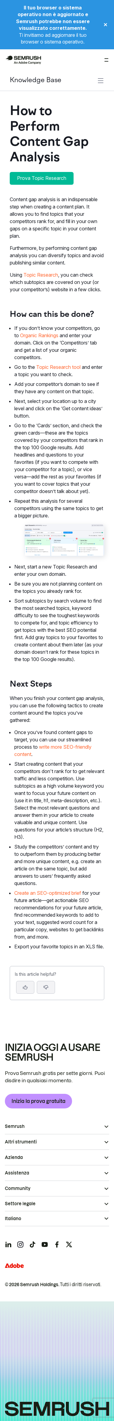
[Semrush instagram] (20, 1244)
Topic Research (40, 275)
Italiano (13, 1218)
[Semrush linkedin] (8, 1244)
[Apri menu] (106, 60)
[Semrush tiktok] (32, 1244)
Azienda (14, 1157)
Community (17, 1188)
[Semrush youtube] (45, 1244)
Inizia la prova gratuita (38, 1101)
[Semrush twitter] (69, 1244)
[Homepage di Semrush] (23, 60)
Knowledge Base (35, 80)
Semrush (15, 1126)
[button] (46, 987)
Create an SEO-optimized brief (47, 893)
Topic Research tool (58, 367)
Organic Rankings (39, 335)
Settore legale (20, 1203)
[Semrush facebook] (57, 1244)
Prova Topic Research (41, 178)
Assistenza (17, 1173)
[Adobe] (14, 1265)
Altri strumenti (21, 1141)
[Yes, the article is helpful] (25, 987)
